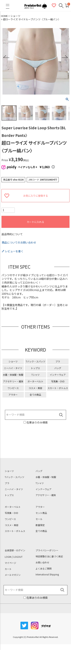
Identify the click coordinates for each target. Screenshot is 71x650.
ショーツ (15, 16)
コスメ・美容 (35, 388)
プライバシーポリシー (47, 550)
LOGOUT (18, 556)
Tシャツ (35, 374)
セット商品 (41, 512)
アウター (13, 394)
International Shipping (47, 574)
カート (8, 568)
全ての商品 (35, 394)
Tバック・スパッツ (35, 361)
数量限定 (40, 525)
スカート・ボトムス (58, 388)
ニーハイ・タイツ (13, 368)
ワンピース (13, 388)
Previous (6, 56)
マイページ (10, 562)
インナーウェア (58, 374)
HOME (4, 16)
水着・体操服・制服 (13, 374)
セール (39, 519)
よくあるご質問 (43, 568)
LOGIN (8, 556)
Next (65, 56)
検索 (61, 415)
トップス (35, 368)
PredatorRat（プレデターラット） (35, 5)
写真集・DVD (58, 381)
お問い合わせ (42, 562)
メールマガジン (13, 574)
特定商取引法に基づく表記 (49, 556)
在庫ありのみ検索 (37, 422)
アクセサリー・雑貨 (13, 381)
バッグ (57, 368)
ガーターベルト (35, 381)
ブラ (57, 361)
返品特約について (12, 234)
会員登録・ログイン (15, 550)
